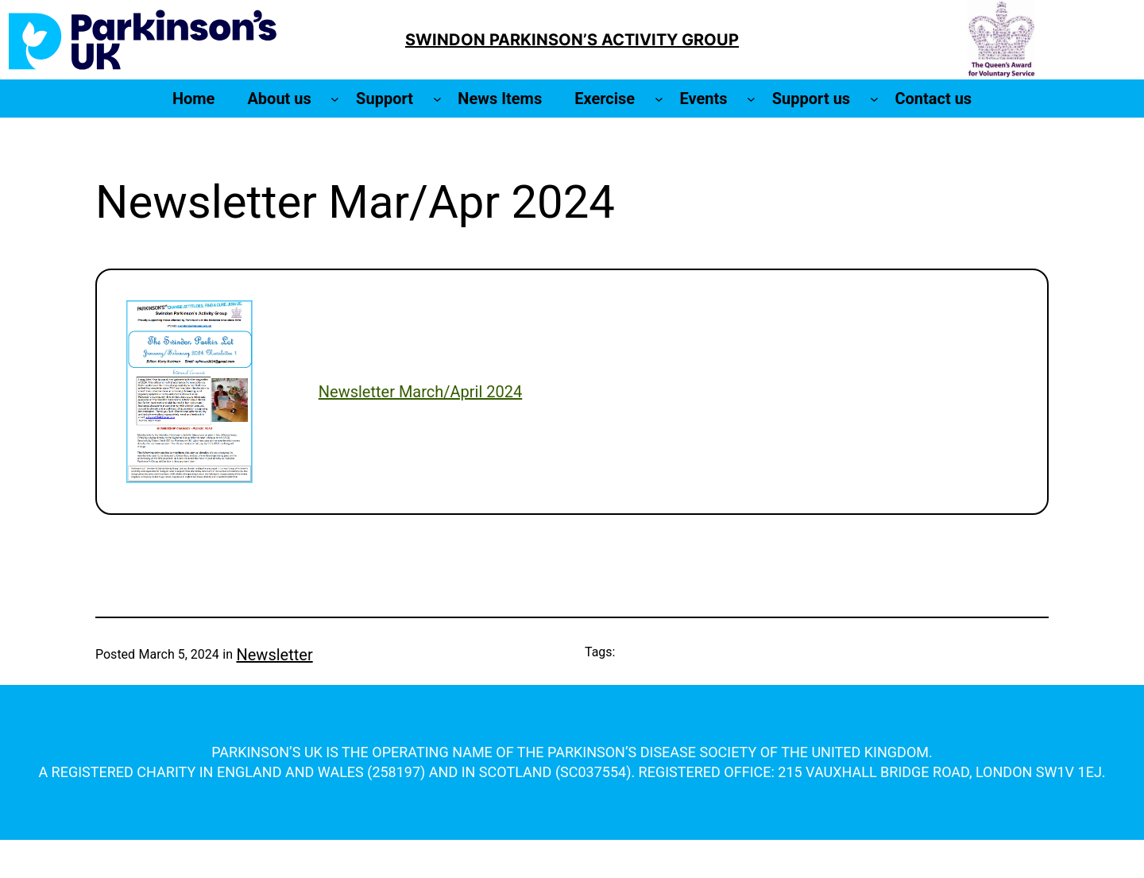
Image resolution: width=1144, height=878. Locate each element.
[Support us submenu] (874, 99)
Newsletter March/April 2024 (421, 391)
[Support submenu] (437, 99)
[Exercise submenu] (659, 99)
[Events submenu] (751, 99)
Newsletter (275, 654)
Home (193, 98)
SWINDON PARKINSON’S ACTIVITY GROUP (572, 39)
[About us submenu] (334, 99)
